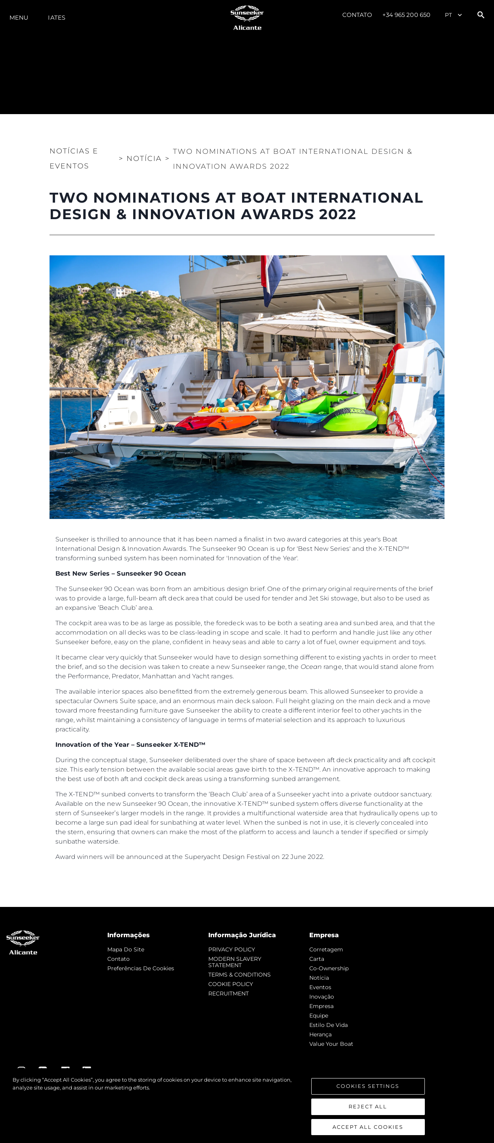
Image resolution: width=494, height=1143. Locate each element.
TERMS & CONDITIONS (239, 974)
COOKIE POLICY (230, 984)
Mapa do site (125, 949)
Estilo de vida (328, 1025)
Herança (320, 1034)
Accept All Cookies (367, 1131)
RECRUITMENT (228, 993)
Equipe (318, 1015)
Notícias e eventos (74, 158)
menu (18, 17)
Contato (357, 14)
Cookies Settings (367, 1091)
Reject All (368, 1111)
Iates (56, 17)
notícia (319, 977)
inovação (321, 996)
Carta (316, 958)
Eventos (320, 987)
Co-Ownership (329, 968)
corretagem (326, 949)
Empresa (321, 1006)
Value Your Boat (331, 1043)
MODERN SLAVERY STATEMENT (234, 962)
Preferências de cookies (140, 968)
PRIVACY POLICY (231, 949)
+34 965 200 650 (406, 14)
